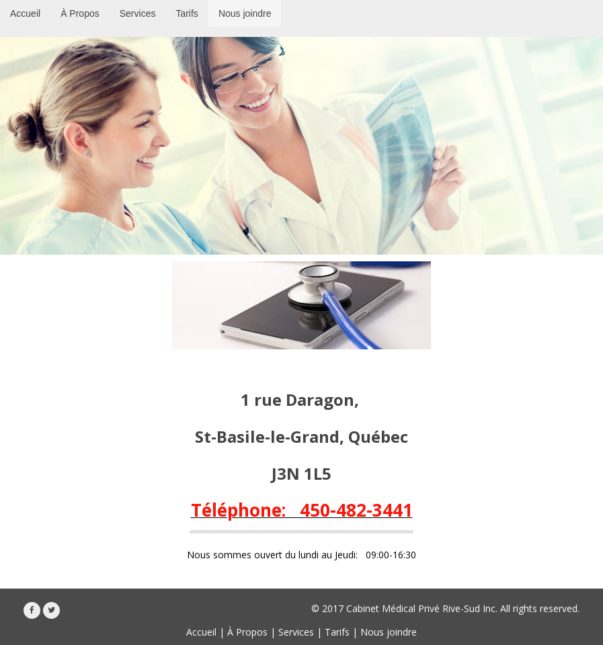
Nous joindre (388, 632)
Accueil (201, 632)
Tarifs (337, 632)
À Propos (247, 632)
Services (296, 632)
